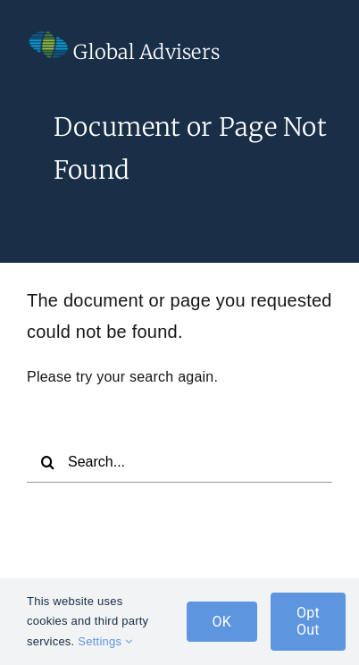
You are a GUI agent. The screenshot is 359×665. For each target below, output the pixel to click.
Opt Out (308, 621)
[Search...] (179, 462)
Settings (105, 641)
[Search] (47, 462)
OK (222, 621)
